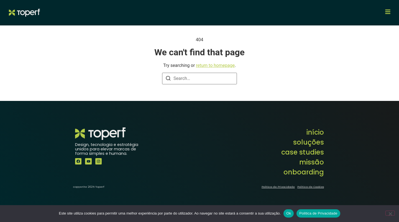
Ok (288, 213)
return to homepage (215, 65)
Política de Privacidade (278, 187)
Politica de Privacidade (318, 213)
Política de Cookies (310, 187)
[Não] (390, 213)
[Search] (168, 79)
